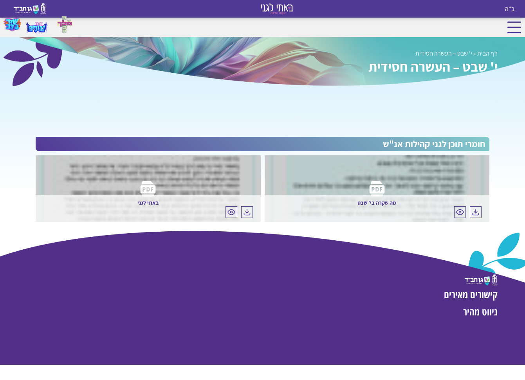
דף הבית (487, 53)
